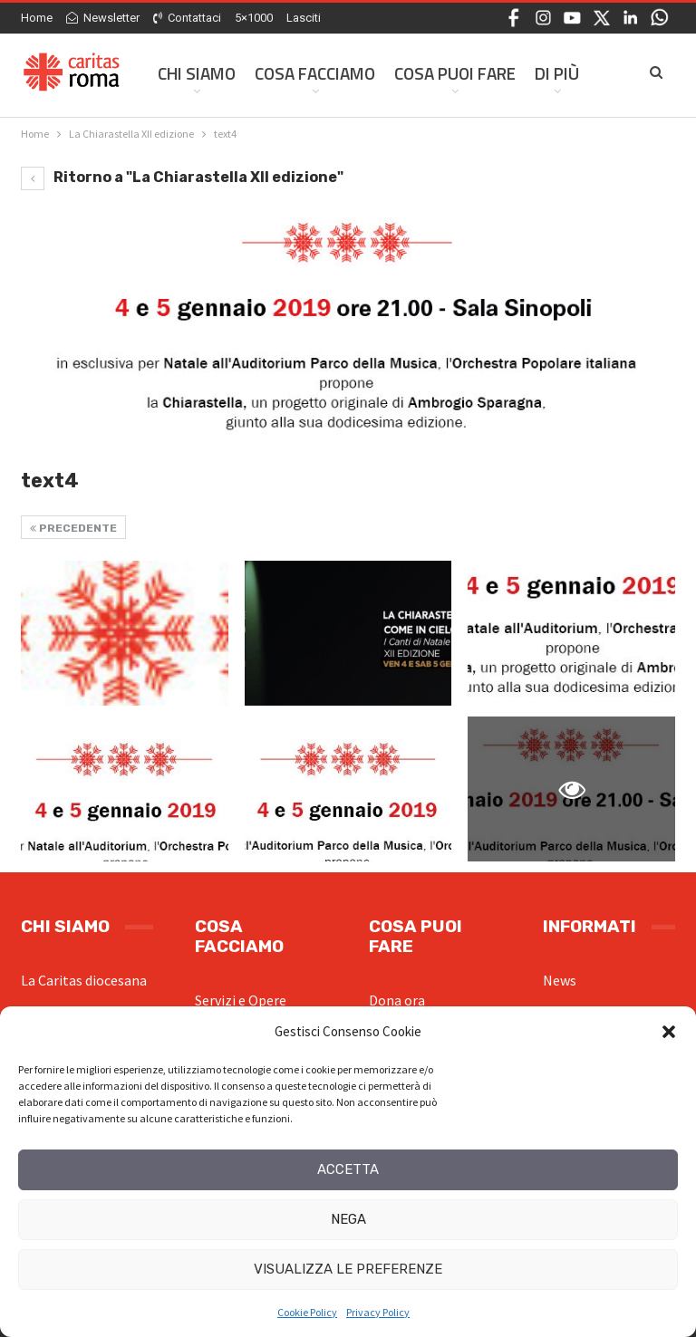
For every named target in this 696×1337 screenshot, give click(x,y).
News (559, 980)
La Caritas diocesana (84, 980)
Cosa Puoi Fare (455, 73)
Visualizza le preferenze (348, 1269)
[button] (669, 1032)
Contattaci (187, 17)
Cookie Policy (307, 1312)
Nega (348, 1219)
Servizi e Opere (240, 1000)
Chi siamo (197, 73)
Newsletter (103, 17)
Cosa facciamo (315, 73)
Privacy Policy (378, 1312)
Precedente (73, 528)
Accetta (348, 1169)
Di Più (557, 73)
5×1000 (254, 17)
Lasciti (303, 17)
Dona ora (397, 1000)
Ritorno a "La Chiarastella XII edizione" (182, 177)
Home (37, 17)
